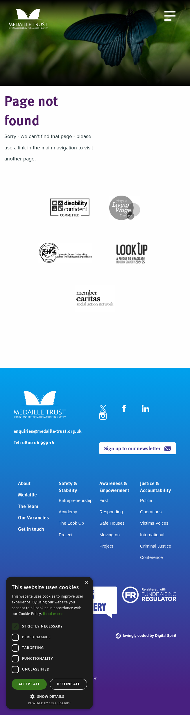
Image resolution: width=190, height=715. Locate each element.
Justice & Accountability (155, 487)
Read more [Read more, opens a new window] (52, 613)
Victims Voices (154, 523)
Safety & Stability (68, 487)
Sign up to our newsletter (137, 448)
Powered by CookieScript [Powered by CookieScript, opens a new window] (49, 703)
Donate (131, 14)
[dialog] (49, 643)
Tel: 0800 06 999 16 (34, 442)
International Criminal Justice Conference (155, 546)
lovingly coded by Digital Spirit (146, 635)
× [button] (86, 583)
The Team (28, 506)
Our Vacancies (33, 517)
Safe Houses (112, 523)
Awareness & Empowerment (114, 487)
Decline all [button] (68, 684)
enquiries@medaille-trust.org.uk (47, 431)
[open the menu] (169, 15)
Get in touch (31, 528)
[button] (49, 696)
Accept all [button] (29, 684)
